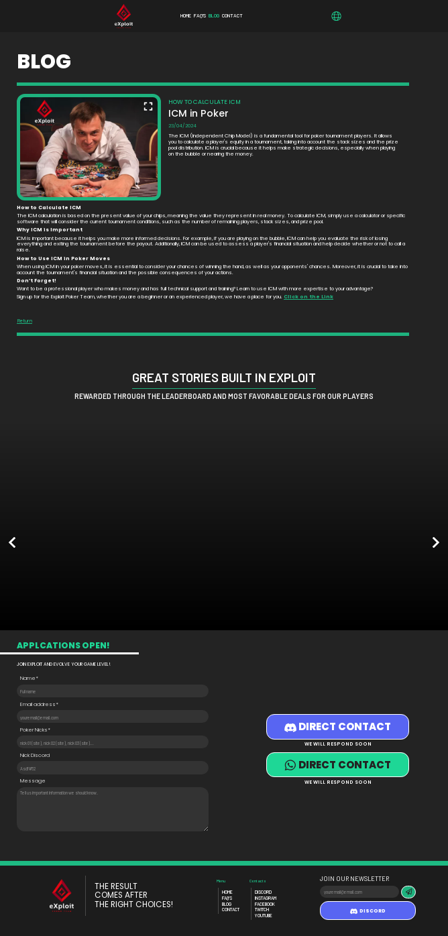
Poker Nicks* (35, 730)
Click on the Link (308, 296)
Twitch (262, 909)
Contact (230, 909)
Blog (226, 903)
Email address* (39, 705)
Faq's (227, 897)
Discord (263, 891)
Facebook (265, 903)
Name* (29, 679)
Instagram (265, 897)
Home (227, 891)
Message (33, 781)
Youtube (263, 915)
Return (24, 321)
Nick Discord (35, 756)
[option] (56, 527)
